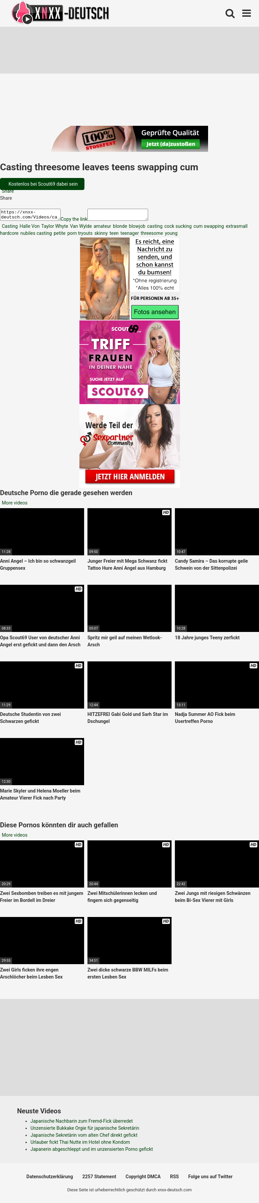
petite (59, 235)
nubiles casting (35, 235)
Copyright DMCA (143, 1178)
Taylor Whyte (54, 228)
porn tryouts (79, 235)
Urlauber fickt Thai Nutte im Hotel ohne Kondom (80, 1144)
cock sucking (177, 228)
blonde (119, 228)
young (171, 235)
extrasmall (235, 228)
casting (154, 228)
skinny (100, 235)
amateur (101, 228)
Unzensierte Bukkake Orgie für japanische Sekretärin (84, 1130)
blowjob (136, 228)
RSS (174, 1178)
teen (113, 235)
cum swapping (208, 228)
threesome (151, 235)
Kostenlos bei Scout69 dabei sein (42, 184)
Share (7, 191)
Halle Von (29, 228)
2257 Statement (99, 1178)
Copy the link (80, 221)
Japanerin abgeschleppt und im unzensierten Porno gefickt (91, 1151)
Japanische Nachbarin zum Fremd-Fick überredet (81, 1123)
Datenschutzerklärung (49, 1178)
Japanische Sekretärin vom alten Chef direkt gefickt (83, 1137)
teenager (129, 235)
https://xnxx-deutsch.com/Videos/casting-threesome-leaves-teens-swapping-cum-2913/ (33, 216)
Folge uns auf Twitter (210, 1178)
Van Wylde (80, 228)
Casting (9, 228)
